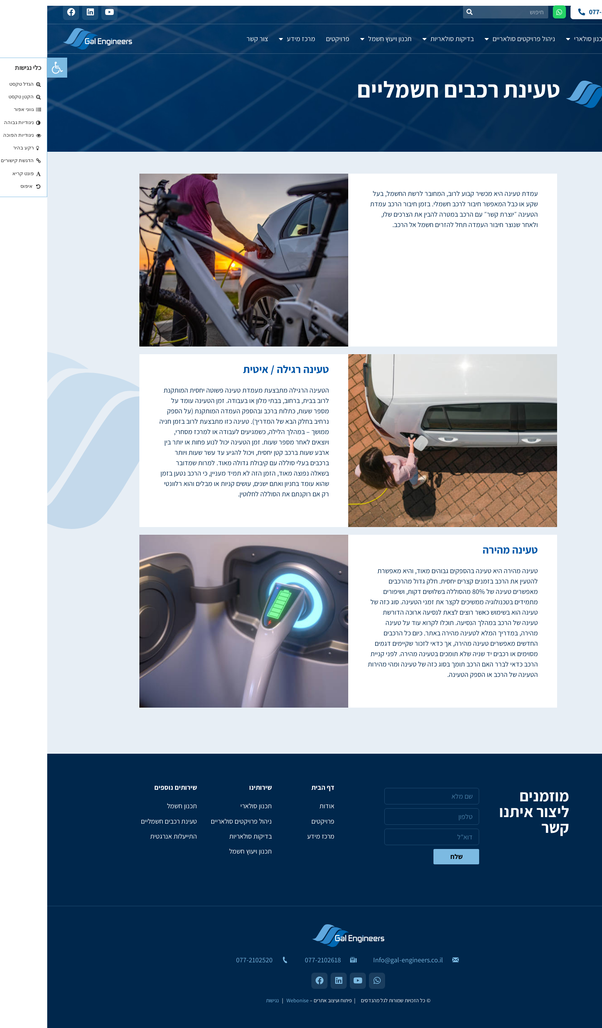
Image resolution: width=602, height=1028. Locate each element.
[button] (10, 68)
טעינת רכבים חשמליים (121, 821)
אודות (577, 38)
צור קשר (210, 38)
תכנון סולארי (539, 39)
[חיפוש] (422, 11)
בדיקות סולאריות (401, 39)
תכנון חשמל (134, 806)
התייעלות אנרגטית (126, 836)
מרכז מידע (250, 39)
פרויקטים (290, 38)
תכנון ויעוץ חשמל (338, 39)
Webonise (250, 1000)
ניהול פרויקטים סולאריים (472, 39)
